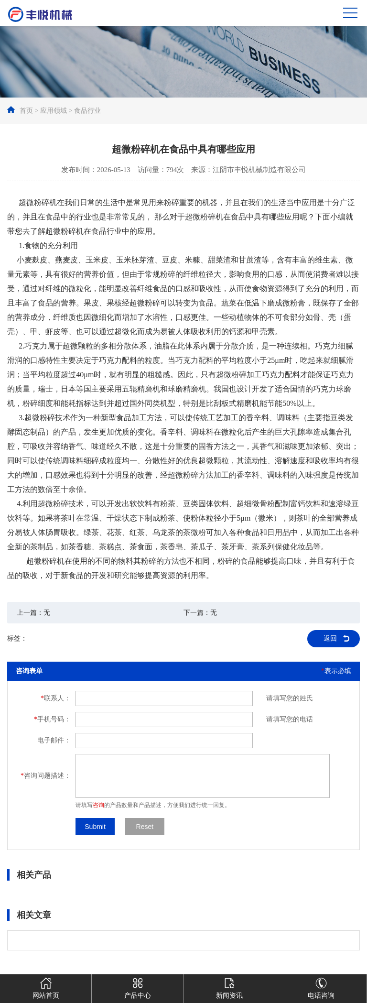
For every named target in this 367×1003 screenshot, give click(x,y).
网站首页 (45, 986)
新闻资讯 (229, 986)
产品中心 (137, 986)
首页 (26, 110)
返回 (330, 638)
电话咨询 (321, 986)
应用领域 (53, 110)
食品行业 (87, 110)
